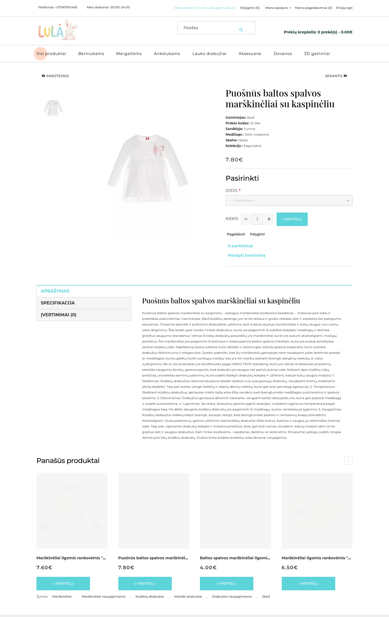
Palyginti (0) (186, 14)
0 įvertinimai (238, 251)
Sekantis (332, 82)
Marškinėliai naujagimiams (104, 599)
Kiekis (232, 224)
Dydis (231, 195)
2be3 (266, 599)
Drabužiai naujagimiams (232, 599)
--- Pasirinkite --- (243, 205)
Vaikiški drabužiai (188, 599)
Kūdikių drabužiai (150, 599)
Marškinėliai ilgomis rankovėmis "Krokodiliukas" (329, 557)
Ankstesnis (59, 82)
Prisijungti (284, 14)
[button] (53, 111)
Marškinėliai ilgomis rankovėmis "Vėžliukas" (79, 557)
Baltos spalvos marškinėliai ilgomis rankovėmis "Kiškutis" (256, 557)
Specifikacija (58, 302)
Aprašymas (55, 290)
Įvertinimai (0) (58, 314)
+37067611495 (66, 7)
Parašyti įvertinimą (244, 257)
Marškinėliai (62, 599)
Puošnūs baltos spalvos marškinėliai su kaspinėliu (167, 557)
